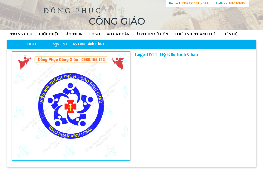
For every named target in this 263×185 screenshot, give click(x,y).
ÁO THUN (74, 34)
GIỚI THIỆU (49, 34)
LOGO (94, 34)
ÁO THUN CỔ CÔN (152, 34)
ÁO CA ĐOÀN (118, 34)
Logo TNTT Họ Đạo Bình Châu (77, 44)
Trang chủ (21, 34)
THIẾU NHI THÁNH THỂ (195, 34)
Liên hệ (229, 34)
